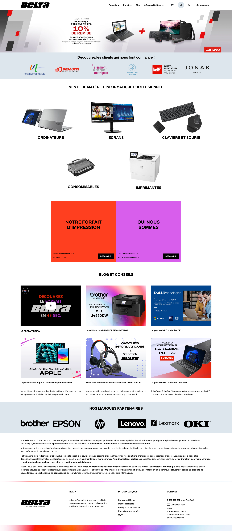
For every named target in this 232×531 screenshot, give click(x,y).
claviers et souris (179, 470)
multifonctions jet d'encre (78, 462)
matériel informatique (164, 467)
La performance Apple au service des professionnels (46, 382)
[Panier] (172, 5)
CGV (120, 515)
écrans (164, 470)
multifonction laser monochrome (193, 459)
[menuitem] (114, 5)
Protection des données (129, 511)
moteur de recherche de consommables (102, 467)
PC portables (110, 470)
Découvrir (105, 256)
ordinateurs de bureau (130, 470)
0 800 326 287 (173, 500)
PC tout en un (151, 470)
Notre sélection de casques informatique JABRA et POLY (114, 382)
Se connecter (203, 5)
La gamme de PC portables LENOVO (169, 382)
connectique (60, 473)
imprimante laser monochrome (96, 459)
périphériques (43, 473)
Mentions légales (126, 504)
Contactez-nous (176, 505)
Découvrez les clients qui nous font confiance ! (116, 57)
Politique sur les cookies (129, 507)
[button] (181, 5)
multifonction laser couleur (36, 462)
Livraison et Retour (127, 500)
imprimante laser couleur (126, 459)
